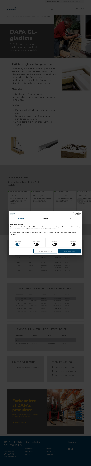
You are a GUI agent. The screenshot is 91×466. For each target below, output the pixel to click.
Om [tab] (70, 218)
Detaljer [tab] (45, 218)
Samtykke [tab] (21, 218)
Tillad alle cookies (69, 251)
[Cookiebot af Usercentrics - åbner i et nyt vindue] (74, 213)
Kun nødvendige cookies (45, 251)
